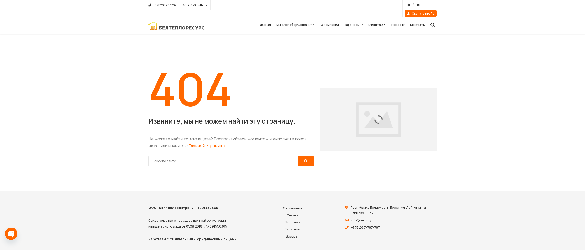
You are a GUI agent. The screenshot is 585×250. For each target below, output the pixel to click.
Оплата (292, 208)
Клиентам (375, 18)
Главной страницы (207, 139)
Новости (398, 18)
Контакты (417, 18)
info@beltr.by (195, 5)
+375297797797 (162, 5)
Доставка (292, 215)
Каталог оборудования (294, 18)
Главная (265, 18)
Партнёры (351, 18)
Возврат (292, 229)
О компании (330, 18)
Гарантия (292, 222)
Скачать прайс (420, 5)
